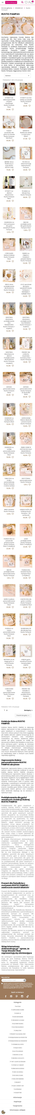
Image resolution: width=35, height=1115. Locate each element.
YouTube (11, 996)
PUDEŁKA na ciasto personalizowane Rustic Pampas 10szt (9, 632)
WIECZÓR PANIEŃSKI (18, 1079)
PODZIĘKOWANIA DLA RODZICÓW (18, 1037)
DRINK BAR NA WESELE (18, 1068)
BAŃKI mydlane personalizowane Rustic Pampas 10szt (9, 602)
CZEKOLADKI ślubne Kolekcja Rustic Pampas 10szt (9, 256)
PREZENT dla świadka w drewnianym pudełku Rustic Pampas (26, 692)
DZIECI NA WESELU (18, 1072)
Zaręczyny (18, 1030)
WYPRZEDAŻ (18, 1089)
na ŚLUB (18, 1006)
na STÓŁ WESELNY (18, 1051)
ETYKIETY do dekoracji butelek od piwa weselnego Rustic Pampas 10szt (9, 102)
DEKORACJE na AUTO (18, 1058)
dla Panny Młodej (18, 1023)
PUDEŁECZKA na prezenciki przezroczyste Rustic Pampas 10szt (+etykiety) (9, 542)
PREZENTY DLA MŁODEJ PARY (18, 1034)
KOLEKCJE (18, 1013)
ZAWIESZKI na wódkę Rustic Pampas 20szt (9, 420)
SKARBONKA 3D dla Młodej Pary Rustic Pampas (26, 630)
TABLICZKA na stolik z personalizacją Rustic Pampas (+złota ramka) (9, 482)
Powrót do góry (23, 715)
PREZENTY (18, 1082)
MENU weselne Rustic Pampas (9, 510)
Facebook (5, 996)
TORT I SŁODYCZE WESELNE (18, 1061)
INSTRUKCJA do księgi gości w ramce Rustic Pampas (9, 662)
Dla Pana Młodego (18, 1027)
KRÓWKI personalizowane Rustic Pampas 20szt (9, 389)
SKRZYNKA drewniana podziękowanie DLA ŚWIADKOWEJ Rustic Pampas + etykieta (9, 322)
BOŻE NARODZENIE (18, 1017)
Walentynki (18, 1092)
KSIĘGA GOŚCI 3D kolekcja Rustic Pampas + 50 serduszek (26, 512)
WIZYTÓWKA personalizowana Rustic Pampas (26, 480)
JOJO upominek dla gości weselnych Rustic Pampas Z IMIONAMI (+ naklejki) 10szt (26, 289)
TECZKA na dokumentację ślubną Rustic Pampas (26, 164)
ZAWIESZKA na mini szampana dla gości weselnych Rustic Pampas (9, 226)
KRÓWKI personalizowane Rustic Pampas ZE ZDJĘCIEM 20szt (26, 390)
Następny (28, 710)
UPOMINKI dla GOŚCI (18, 1044)
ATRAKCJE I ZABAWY (18, 1065)
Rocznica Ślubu (18, 1075)
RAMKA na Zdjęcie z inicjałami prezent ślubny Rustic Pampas (26, 257)
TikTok (27, 996)
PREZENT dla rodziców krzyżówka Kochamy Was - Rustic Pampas (25, 356)
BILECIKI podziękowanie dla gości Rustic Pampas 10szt (26, 225)
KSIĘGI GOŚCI (18, 1048)
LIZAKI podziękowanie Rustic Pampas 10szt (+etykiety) (26, 541)
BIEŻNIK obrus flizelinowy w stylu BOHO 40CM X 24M (9, 164)
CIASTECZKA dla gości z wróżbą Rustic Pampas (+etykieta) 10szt (26, 602)
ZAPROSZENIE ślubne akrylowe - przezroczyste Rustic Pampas (25, 421)
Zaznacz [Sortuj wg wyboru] (17, 76)
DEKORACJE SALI (18, 1054)
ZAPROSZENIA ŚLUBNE (18, 1010)
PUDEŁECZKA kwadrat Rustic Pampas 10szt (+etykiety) (26, 572)
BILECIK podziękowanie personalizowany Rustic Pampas (9, 572)
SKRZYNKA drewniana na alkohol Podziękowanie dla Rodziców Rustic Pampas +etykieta (9, 357)
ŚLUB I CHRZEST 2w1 (18, 1086)
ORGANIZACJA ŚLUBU (18, 1020)
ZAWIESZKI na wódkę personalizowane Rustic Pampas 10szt (9, 451)
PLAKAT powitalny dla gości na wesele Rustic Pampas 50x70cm (9, 134)
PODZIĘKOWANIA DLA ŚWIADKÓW (18, 1041)
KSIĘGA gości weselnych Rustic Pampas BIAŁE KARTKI (26, 662)
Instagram (22, 996)
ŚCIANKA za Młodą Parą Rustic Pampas (26, 193)
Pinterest (16, 996)
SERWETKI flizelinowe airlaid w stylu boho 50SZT (26, 133)
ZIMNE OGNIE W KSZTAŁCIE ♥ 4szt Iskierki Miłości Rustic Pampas (26, 450)
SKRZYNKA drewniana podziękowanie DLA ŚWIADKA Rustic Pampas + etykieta (26, 322)
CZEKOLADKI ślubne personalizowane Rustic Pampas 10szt (9, 692)
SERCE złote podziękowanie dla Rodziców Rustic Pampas (9, 287)
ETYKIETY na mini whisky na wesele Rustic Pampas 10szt (26, 100)
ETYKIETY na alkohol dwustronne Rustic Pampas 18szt (9, 194)
